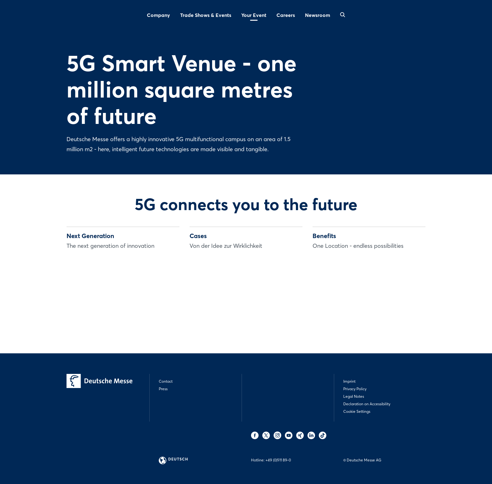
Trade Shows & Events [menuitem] (205, 15)
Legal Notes (353, 396)
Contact (166, 381)
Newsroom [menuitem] (317, 15)
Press (163, 388)
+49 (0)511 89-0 (278, 460)
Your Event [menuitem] (253, 15)
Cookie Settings (356, 411)
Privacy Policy (354, 388)
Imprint (349, 381)
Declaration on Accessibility (366, 404)
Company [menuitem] (158, 15)
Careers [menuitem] (285, 15)
